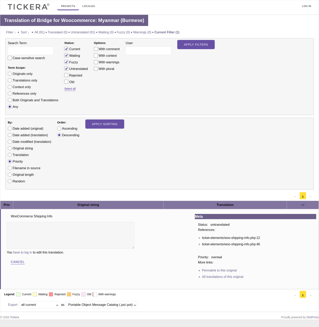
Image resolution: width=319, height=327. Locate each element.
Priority (18, 161)
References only (24, 93)
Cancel (18, 262)
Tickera (14, 317)
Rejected (73, 75)
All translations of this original (222, 276)
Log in (306, 6)
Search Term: (17, 43)
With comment (109, 49)
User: (129, 43)
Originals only (22, 74)
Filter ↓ (11, 32)
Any (15, 106)
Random (19, 181)
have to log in (22, 252)
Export (12, 304)
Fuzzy (71, 62)
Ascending (69, 128)
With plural (106, 69)
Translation (21, 155)
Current (72, 49)
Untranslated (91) (83, 32)
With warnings (109, 62)
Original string (23, 148)
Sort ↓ (25, 32)
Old (69, 82)
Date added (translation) (30, 135)
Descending (70, 135)
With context (108, 55)
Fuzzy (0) (123, 32)
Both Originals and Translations (35, 100)
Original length (23, 174)
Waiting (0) (106, 32)
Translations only (25, 80)
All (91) (39, 32)
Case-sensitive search (29, 58)
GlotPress (313, 317)
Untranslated (76, 69)
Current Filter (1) (166, 32)
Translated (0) (57, 32)
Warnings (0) (142, 32)
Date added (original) (28, 128)
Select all (70, 88)
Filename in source (26, 168)
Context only (22, 87)
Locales (88, 6)
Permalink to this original (219, 270)
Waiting (72, 55)
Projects (68, 6)
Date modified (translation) (32, 141)
